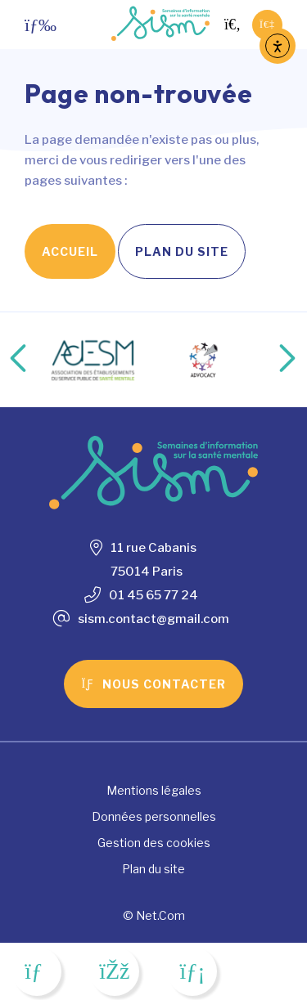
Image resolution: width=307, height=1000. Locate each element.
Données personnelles (154, 816)
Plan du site (181, 251)
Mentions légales (153, 790)
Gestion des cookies (153, 843)
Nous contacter (153, 684)
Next (270, 360)
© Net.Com (154, 915)
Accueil (70, 251)
